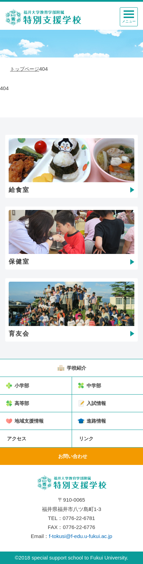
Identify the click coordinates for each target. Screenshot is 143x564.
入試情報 (96, 403)
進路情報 (96, 421)
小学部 (22, 385)
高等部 (22, 403)
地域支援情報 (29, 421)
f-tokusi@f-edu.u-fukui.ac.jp (80, 536)
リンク (86, 438)
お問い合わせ (72, 456)
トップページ (24, 69)
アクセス (16, 438)
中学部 (94, 385)
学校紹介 (76, 368)
